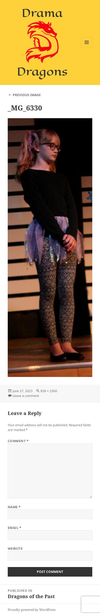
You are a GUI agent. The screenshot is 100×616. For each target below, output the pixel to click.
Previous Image (27, 95)
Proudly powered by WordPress (31, 609)
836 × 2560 (49, 391)
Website (15, 548)
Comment (18, 441)
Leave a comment (26, 395)
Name (14, 507)
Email (14, 527)
